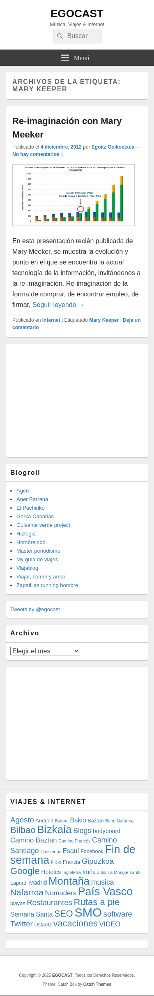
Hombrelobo (31, 542)
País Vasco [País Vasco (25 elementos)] (105, 891)
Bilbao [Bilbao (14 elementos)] (23, 830)
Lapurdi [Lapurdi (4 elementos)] (19, 883)
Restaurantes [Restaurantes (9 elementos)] (49, 902)
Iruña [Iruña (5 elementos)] (89, 872)
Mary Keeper (104, 320)
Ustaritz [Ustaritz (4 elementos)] (43, 925)
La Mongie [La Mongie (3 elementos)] (118, 872)
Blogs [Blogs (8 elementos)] (82, 831)
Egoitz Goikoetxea (113, 147)
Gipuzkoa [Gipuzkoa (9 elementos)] (98, 861)
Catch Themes (97, 984)
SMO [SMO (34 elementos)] (88, 912)
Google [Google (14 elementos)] (25, 871)
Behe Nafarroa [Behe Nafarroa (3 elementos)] (119, 820)
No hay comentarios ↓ (37, 154)
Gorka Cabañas (35, 516)
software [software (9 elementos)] (117, 914)
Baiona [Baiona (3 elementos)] (62, 820)
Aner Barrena (32, 499)
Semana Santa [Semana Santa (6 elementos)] (31, 914)
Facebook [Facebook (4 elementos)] (91, 851)
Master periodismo (38, 551)
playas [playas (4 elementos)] (17, 903)
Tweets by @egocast (35, 609)
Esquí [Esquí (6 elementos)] (71, 850)
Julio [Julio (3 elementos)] (101, 872)
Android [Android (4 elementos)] (45, 821)
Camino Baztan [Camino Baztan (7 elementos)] (33, 840)
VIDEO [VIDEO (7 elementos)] (109, 924)
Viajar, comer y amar (40, 577)
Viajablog (27, 568)
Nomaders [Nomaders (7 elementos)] (60, 893)
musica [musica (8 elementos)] (102, 882)
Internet (51, 320)
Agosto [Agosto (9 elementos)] (22, 819)
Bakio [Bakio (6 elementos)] (78, 820)
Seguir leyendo (58, 304)
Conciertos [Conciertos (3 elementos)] (50, 851)
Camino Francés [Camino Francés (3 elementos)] (74, 840)
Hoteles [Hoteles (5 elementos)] (51, 872)
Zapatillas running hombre (47, 585)
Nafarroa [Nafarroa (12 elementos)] (27, 892)
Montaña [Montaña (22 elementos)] (69, 881)
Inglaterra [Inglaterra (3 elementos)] (71, 872)
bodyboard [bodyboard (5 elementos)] (106, 831)
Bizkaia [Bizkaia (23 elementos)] (54, 829)
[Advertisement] (71, 399)
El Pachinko (30, 508)
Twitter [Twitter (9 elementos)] (21, 923)
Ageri (22, 491)
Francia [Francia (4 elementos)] (71, 862)
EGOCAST (77, 13)
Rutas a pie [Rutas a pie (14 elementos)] (97, 902)
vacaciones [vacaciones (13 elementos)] (75, 923)
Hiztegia (26, 534)
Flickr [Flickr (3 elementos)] (56, 862)
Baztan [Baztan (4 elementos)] (95, 821)
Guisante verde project (43, 525)
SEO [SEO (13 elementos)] (63, 913)
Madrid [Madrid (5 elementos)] (38, 882)
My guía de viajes (37, 559)
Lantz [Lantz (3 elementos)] (135, 872)
